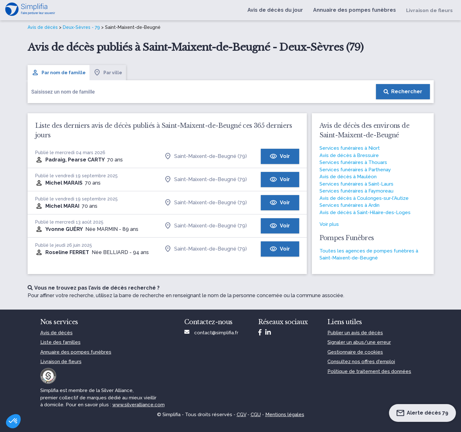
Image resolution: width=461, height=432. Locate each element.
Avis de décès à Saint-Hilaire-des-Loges (365, 212)
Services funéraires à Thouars (353, 162)
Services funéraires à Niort (349, 148)
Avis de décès (43, 27)
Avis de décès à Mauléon (348, 177)
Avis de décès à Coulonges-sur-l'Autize (364, 198)
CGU (256, 414)
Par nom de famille (58, 72)
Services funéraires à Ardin (349, 205)
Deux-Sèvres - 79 (81, 27)
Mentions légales (284, 414)
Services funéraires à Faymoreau (356, 191)
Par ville (107, 72)
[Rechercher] (403, 91)
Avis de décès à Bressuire (349, 155)
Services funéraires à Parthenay (355, 170)
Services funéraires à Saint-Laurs (356, 184)
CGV (241, 414)
